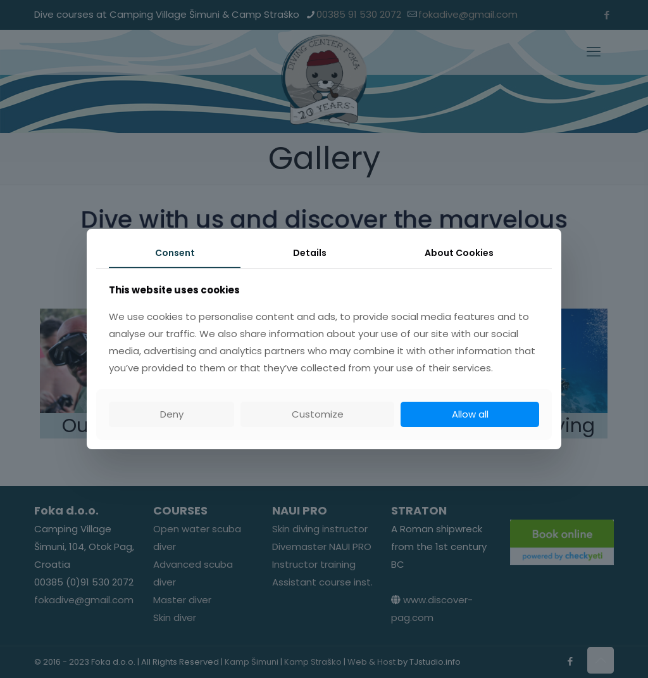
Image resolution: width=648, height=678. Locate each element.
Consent (175, 252)
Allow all (470, 414)
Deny (172, 414)
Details (310, 252)
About (459, 252)
